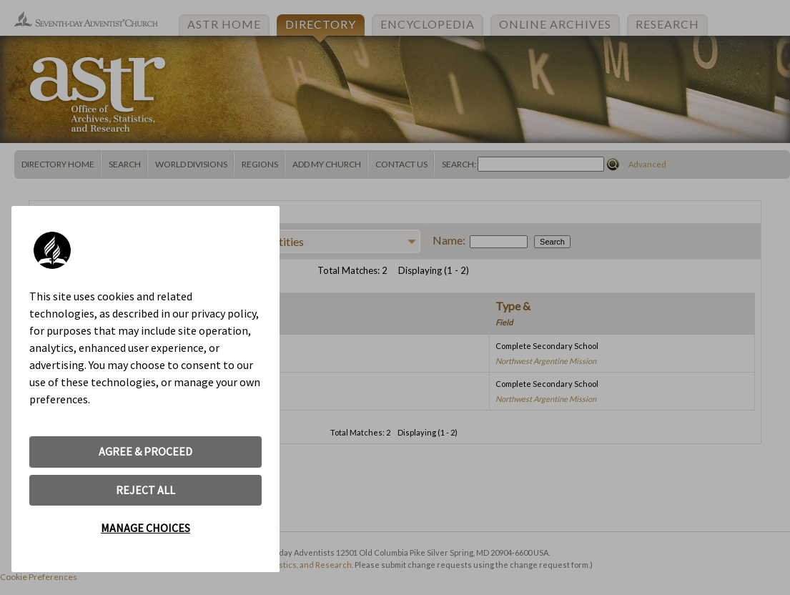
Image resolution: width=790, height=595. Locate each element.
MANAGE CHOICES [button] (145, 528)
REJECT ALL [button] (145, 490)
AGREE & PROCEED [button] (145, 451)
